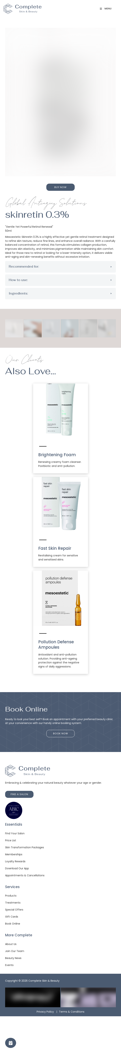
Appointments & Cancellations (24, 875)
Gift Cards (11, 916)
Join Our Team (14, 951)
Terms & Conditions (71, 1012)
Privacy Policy (45, 1012)
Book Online (12, 923)
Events (9, 965)
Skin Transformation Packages (24, 847)
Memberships (13, 854)
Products (10, 895)
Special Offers (14, 909)
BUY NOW (60, 185)
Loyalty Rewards (15, 861)
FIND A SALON (14, 793)
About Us (10, 944)
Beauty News (13, 958)
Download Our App (17, 868)
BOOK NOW (60, 732)
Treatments (13, 902)
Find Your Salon (15, 833)
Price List (10, 840)
